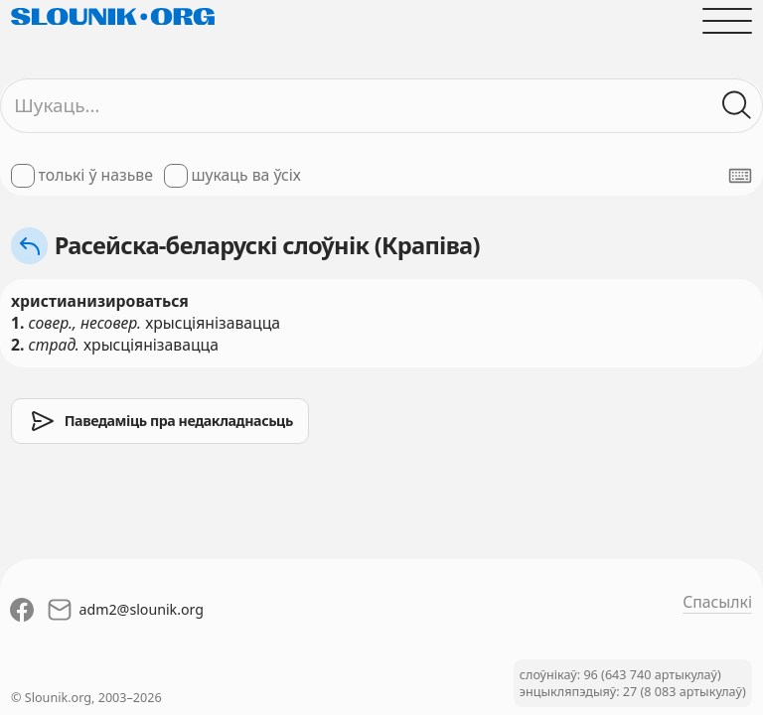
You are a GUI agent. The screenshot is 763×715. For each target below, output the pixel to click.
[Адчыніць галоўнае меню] (727, 21)
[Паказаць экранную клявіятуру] (740, 176)
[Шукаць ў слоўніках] (737, 105)
